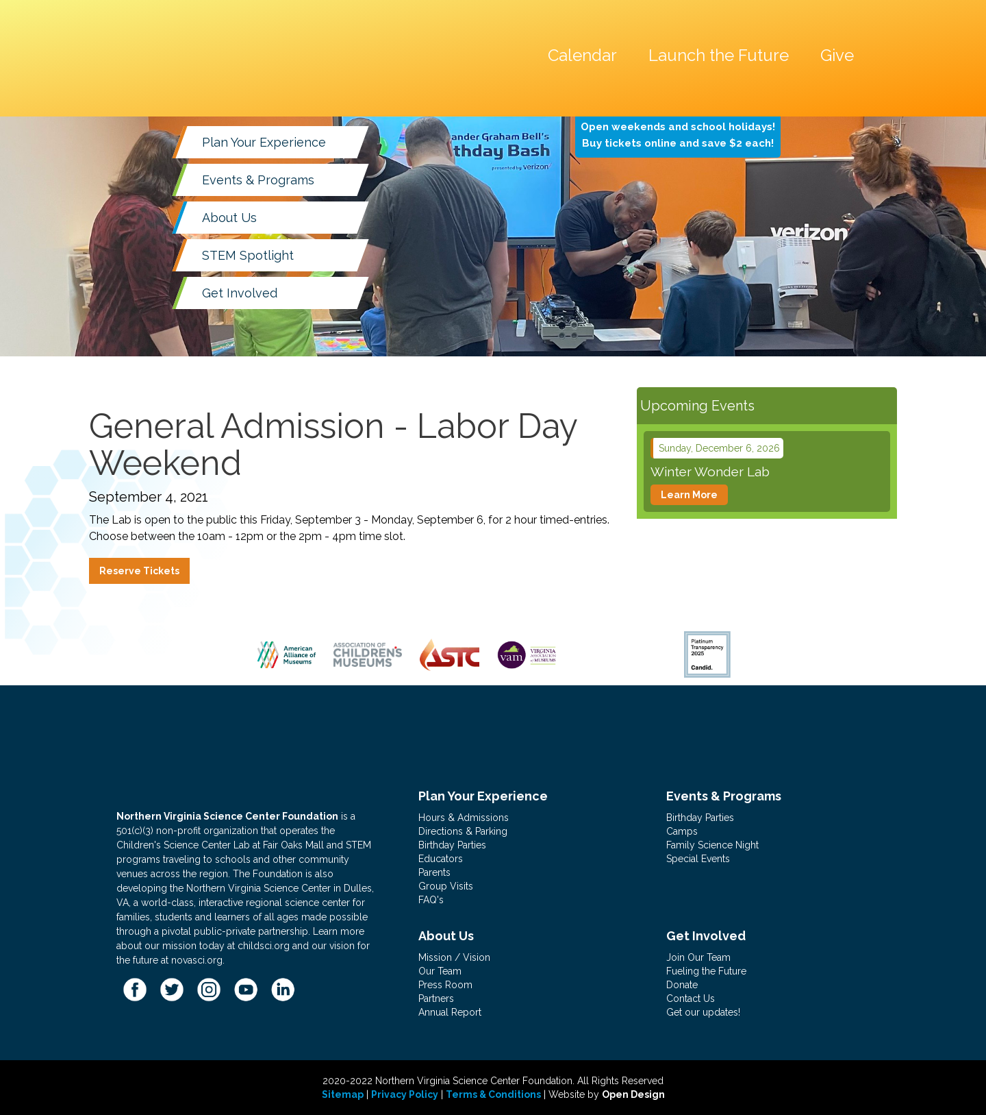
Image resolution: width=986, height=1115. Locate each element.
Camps (682, 831)
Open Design (633, 1094)
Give (837, 55)
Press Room (445, 984)
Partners (436, 998)
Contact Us (690, 998)
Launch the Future (718, 55)
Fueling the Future (706, 971)
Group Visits (445, 886)
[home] (229, 23)
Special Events (698, 858)
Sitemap (343, 1094)
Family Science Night (712, 845)
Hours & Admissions (463, 817)
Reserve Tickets (139, 570)
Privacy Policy (404, 1094)
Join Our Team (698, 957)
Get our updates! (703, 1012)
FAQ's (431, 899)
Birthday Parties (452, 845)
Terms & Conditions (493, 1094)
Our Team (440, 971)
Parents (434, 872)
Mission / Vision (454, 957)
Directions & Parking (462, 831)
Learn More (689, 494)
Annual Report (449, 1012)
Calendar (582, 55)
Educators (440, 858)
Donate (682, 984)
